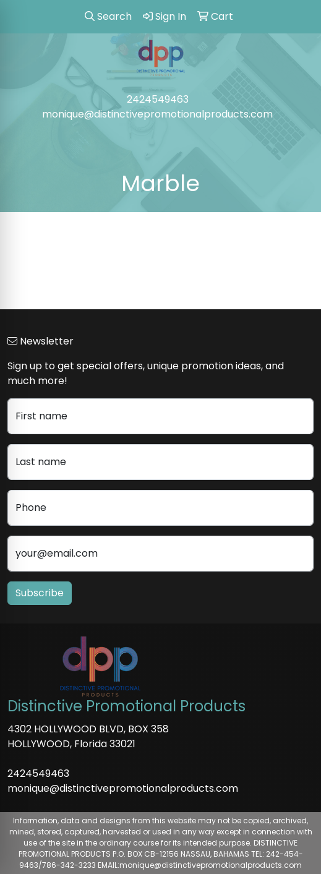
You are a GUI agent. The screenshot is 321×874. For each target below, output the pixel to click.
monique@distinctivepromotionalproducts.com (157, 114)
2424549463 (158, 99)
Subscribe (39, 593)
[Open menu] (296, 140)
